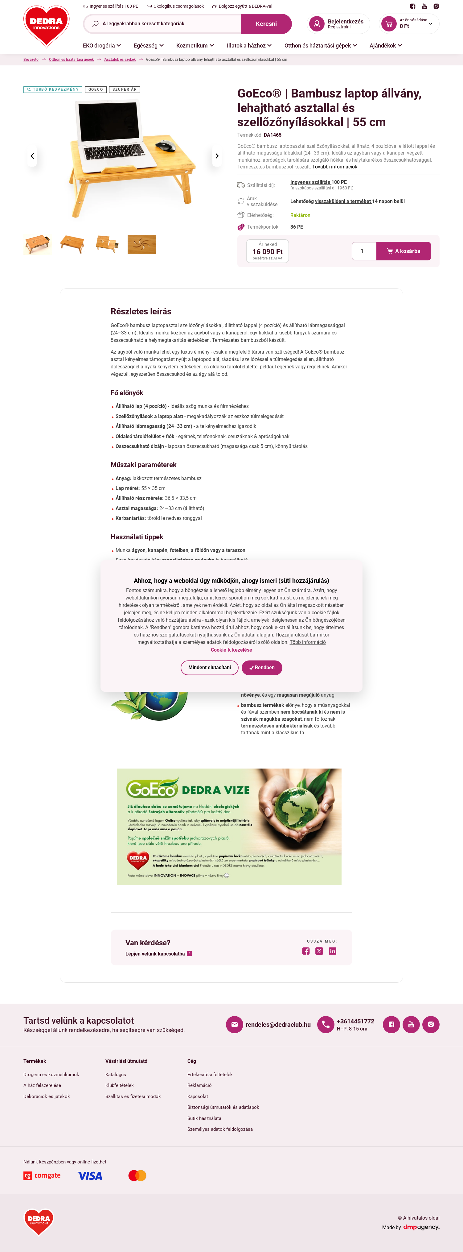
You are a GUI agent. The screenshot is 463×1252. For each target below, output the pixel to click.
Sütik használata (204, 1118)
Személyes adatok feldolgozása (220, 1129)
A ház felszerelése (42, 1085)
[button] (102, 46)
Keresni (266, 23)
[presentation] (32, 156)
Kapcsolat (197, 1096)
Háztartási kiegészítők (122, 59)
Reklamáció (199, 1085)
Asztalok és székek (206, 59)
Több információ (308, 642)
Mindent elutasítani (209, 667)
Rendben (262, 667)
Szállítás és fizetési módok (133, 1096)
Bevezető (31, 59)
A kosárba (403, 251)
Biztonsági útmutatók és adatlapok (223, 1107)
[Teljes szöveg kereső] (162, 24)
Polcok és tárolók (166, 59)
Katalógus (115, 1074)
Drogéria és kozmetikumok (51, 1074)
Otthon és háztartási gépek (71, 59)
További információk (334, 167)
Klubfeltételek (119, 1085)
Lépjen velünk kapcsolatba (155, 954)
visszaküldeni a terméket (343, 201)
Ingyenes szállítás (310, 182)
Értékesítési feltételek (210, 1074)
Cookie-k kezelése (231, 650)
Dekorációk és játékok (46, 1096)
